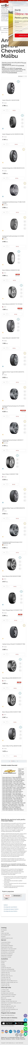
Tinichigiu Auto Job (5, 977)
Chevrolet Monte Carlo (8, 797)
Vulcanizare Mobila (5, 942)
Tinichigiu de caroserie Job (7, 1007)
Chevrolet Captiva (19, 780)
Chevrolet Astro (21, 769)
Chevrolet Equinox (7, 788)
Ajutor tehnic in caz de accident (8, 948)
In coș (14, 110)
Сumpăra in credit (5, 991)
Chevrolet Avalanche (21, 772)
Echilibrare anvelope (6, 957)
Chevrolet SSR (15, 803)
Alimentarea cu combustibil (7, 952)
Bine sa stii (3, 998)
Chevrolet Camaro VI (8, 780)
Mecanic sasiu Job (5, 1011)
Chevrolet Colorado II (8, 784)
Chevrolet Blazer (16, 777)
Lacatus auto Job (5, 985)
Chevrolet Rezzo (17, 798)
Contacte (3, 966)
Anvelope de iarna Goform (10, 911)
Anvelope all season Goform (11, 909)
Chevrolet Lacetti (7, 793)
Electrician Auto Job (6, 979)
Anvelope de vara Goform (10, 907)
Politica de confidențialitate (7, 969)
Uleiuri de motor (5, 933)
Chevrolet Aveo (21, 775)
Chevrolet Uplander (7, 810)
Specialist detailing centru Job (8, 1006)
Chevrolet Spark (18, 800)
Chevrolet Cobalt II (7, 783)
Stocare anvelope (5, 943)
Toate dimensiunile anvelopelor (8, 994)
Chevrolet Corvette (20, 784)
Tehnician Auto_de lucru (7, 975)
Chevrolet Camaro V (18, 779)
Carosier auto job (5, 984)
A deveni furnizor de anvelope (8, 971)
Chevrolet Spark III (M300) (9, 801)
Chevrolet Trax (17, 808)
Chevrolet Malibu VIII (19, 796)
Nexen (14, 861)
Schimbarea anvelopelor (7, 945)
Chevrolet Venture (19, 810)
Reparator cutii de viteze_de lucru (9, 980)
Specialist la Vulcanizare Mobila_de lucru (11, 1002)
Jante (2, 931)
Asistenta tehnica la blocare (7, 950)
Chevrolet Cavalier (7, 781)
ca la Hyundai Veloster (12, 72)
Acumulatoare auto (5, 934)
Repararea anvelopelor (6, 955)
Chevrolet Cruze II (11, 787)
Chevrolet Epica (21, 787)
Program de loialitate (6, 999)
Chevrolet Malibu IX (17, 794)
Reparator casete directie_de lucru (9, 982)
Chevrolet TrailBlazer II (15, 807)
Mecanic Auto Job (5, 974)
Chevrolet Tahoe (12, 804)
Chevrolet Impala (7, 791)
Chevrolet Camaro (7, 779)
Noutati (3, 962)
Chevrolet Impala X (17, 791)
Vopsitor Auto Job (5, 972)
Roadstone (9, 861)
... (15, 761)
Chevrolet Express (7, 790)
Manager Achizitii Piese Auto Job (9, 1001)
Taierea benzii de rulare (6, 947)
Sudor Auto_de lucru (6, 1004)
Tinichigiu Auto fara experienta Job (9, 1009)
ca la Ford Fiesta (18, 68)
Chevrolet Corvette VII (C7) (9, 786)
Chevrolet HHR (17, 790)
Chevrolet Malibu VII (7, 796)
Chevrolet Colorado (18, 783)
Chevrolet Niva (19, 797)
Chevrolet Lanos (16, 793)
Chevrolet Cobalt (17, 781)
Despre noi (3, 961)
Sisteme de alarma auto (7, 938)
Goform (6, 905)
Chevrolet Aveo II (7, 777)
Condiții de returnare (6, 967)
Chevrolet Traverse (7, 808)
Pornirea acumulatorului (7, 953)
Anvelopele (4, 930)
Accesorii (3, 2)
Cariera (3, 21)
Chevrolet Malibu (7, 794)
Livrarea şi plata (5, 989)
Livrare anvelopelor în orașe (7, 996)
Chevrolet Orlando (7, 798)
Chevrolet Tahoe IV (12, 805)
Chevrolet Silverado (7, 800)
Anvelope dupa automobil (7, 993)
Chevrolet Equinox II (18, 788)
